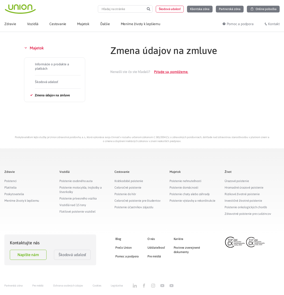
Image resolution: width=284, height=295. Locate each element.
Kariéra (179, 239)
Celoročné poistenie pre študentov (137, 200)
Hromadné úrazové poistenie (244, 187)
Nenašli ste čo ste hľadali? (130, 72)
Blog (118, 239)
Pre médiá (154, 256)
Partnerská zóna (13, 285)
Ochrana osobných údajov (68, 285)
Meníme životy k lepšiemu (21, 200)
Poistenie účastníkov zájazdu (133, 207)
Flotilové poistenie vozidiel (77, 211)
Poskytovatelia (14, 194)
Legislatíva (117, 285)
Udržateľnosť (156, 247)
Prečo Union (123, 247)
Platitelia (10, 187)
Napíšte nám (28, 254)
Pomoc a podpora (127, 256)
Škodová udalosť (46, 82)
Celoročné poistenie (127, 187)
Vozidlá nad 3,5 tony (72, 205)
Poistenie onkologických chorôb (246, 207)
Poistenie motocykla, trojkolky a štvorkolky (80, 190)
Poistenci (10, 181)
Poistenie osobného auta (75, 181)
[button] (170, 9)
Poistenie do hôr (125, 194)
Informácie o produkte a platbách (52, 66)
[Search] (148, 8)
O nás (151, 239)
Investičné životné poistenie (243, 200)
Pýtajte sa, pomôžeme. (171, 72)
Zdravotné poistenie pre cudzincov (248, 213)
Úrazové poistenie (237, 181)
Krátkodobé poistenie (128, 181)
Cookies (97, 285)
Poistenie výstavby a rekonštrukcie (192, 200)
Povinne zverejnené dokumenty (187, 250)
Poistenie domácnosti (184, 187)
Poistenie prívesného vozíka (78, 198)
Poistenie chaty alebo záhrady (190, 194)
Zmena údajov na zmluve (52, 95)
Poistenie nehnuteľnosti (185, 181)
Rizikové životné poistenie (242, 194)
